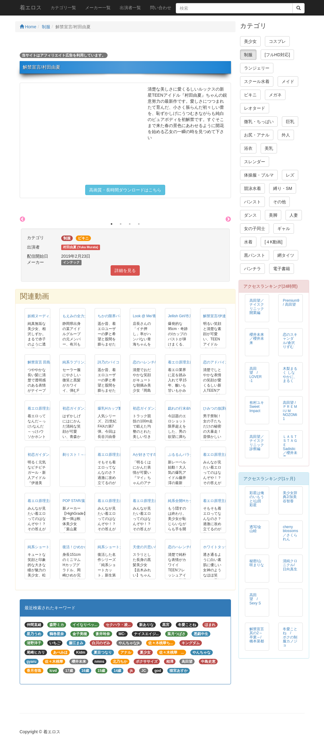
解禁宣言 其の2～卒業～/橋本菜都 (256, 635)
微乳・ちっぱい (259, 121)
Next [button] (228, 219)
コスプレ (277, 41)
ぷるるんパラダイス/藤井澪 (190, 454)
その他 (279, 201)
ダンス (250, 215)
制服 (46, 26)
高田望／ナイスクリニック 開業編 (258, 306)
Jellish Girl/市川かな (184, 316)
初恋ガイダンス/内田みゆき (155, 408)
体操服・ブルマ (259, 175)
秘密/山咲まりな (256, 563)
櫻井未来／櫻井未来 (256, 338)
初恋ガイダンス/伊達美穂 (48, 454)
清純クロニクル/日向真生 (290, 565)
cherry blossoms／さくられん (290, 533)
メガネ (275, 94)
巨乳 (290, 121)
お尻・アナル (256, 134)
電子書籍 (281, 268)
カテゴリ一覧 (63, 7)
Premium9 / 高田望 (291, 302)
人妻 (293, 215)
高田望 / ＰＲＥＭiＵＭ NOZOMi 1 (292, 411)
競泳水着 (252, 188)
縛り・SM (282, 188)
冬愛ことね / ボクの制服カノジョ (290, 637)
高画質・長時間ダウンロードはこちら (125, 189)
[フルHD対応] (277, 54)
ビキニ (250, 94)
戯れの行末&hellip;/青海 (187, 408)
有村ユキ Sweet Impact (256, 407)
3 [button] (130, 224)
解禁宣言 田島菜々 (43, 362)
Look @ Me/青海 (146, 316)
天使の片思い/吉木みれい (153, 547)
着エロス (31, 8)
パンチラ (252, 268)
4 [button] (139, 224)
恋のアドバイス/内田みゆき (225, 362)
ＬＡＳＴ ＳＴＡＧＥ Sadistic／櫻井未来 (290, 447)
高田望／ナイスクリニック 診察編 (258, 443)
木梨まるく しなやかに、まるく (290, 374)
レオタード (254, 108)
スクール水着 (256, 81)
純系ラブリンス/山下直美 (82, 362)
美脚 (273, 215)
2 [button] (121, 224)
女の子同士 (254, 228)
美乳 (269, 148)
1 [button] (112, 224)
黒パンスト (254, 255)
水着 (248, 241)
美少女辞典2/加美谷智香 (290, 497)
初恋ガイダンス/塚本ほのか (84, 408)
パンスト (252, 201)
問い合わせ (160, 7)
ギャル (283, 228)
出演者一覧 (130, 7)
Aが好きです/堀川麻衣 (151, 454)
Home (28, 26)
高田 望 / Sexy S (255, 599)
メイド (288, 81)
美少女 (250, 41)
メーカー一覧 (98, 7)
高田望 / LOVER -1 (255, 374)
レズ (290, 175)
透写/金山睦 (255, 529)
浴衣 (248, 148)
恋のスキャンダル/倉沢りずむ (290, 340)
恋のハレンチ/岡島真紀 (151, 362)
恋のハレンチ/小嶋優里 (186, 547)
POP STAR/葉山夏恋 (79, 501)
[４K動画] (273, 241)
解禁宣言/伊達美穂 (218, 316)
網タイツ (285, 255)
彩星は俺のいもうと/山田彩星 (256, 499)
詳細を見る (125, 270)
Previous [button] (22, 219)
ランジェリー (256, 68)
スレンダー (254, 161)
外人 (286, 134)
